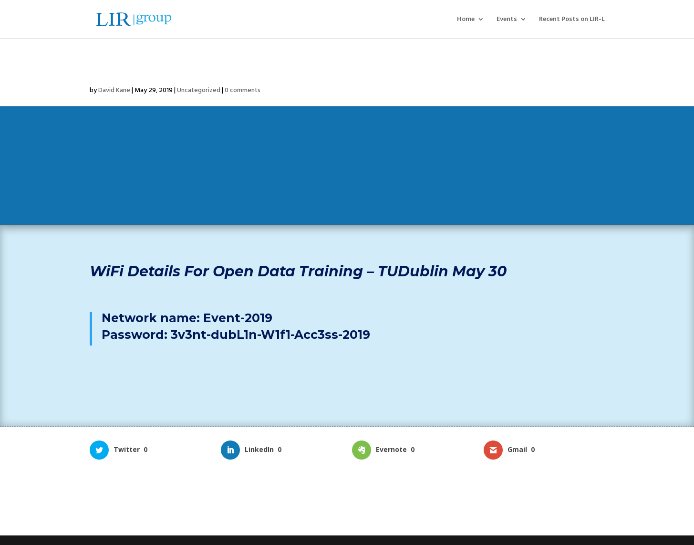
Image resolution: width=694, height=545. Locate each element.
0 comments (242, 90)
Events (507, 20)
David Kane (114, 90)
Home (466, 20)
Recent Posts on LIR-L (572, 20)
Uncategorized (198, 90)
